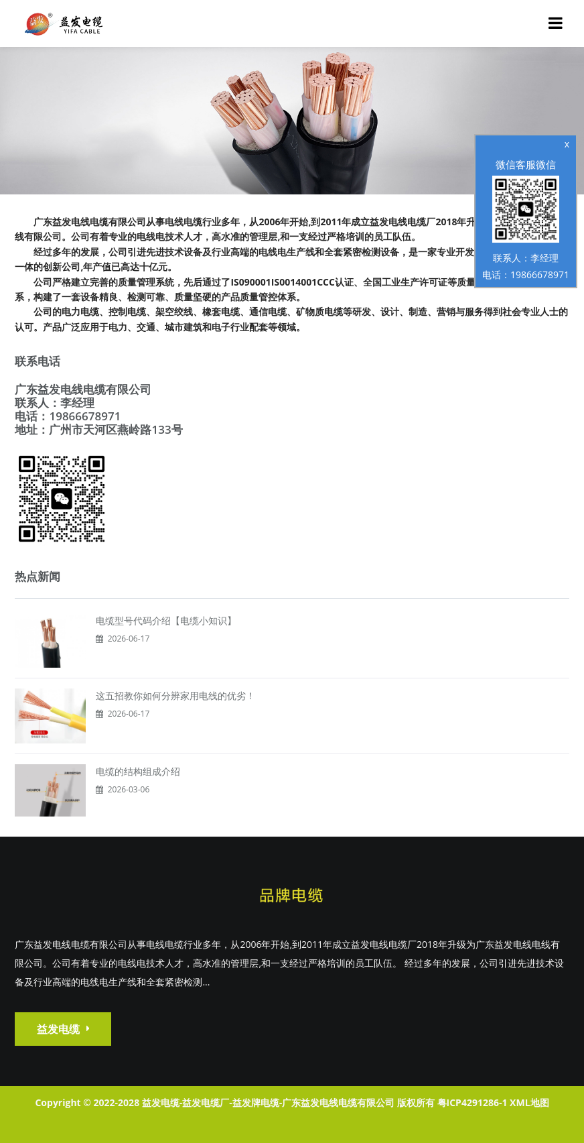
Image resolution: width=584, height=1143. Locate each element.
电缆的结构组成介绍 (138, 771)
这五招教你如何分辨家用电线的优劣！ (175, 695)
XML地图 (529, 1102)
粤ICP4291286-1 (472, 1102)
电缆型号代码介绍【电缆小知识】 (166, 620)
